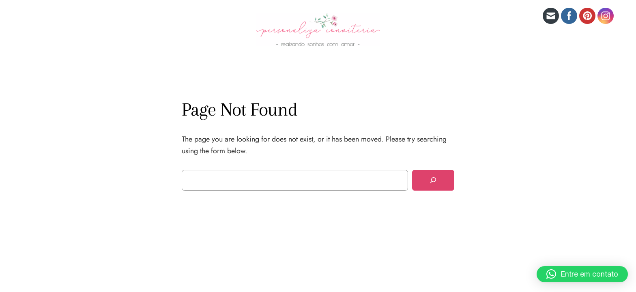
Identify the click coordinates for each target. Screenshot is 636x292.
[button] (582, 274)
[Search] (433, 180)
